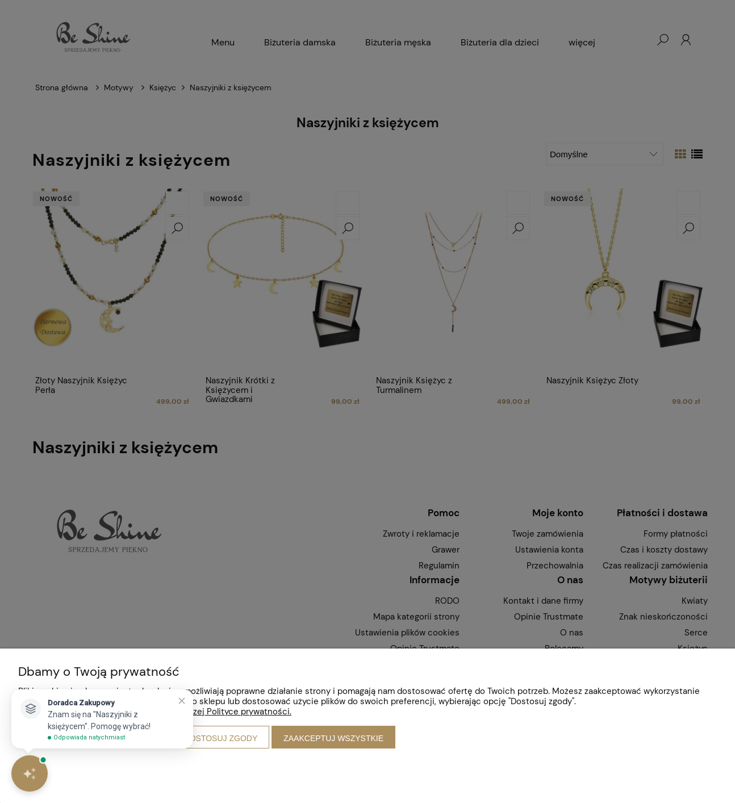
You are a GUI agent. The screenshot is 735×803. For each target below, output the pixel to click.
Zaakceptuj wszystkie (333, 738)
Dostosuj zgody (221, 738)
